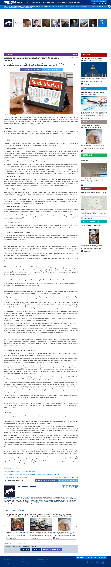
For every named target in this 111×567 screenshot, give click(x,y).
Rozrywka (72, 2)
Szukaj (94, 3)
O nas (23, 559)
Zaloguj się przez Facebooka (52, 549)
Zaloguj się (95, 1)
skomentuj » (22, 543)
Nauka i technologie (91, 222)
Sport (79, 2)
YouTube (103, 562)
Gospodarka (45, 2)
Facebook (87, 562)
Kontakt (41, 563)
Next (77, 526)
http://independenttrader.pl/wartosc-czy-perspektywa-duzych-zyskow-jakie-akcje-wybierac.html (31, 474)
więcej (75, 54)
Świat (38, 2)
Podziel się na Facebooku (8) (31, 69)
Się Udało (87, 155)
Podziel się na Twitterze (52, 69)
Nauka (53, 2)
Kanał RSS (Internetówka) (28, 563)
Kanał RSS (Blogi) (43, 559)
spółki (14, 477)
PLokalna (87, 188)
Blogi (26, 2)
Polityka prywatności (9, 563)
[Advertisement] (55, 40)
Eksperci (20, 2)
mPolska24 (81, 557)
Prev (5, 526)
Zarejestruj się (102, 1)
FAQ (5, 561)
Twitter (92, 562)
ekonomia (9, 477)
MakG (104, 557)
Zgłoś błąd (42, 561)
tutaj (31, 7)
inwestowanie (24, 477)
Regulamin (7, 559)
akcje (18, 477)
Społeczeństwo (62, 2)
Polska (32, 2)
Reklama (24, 561)
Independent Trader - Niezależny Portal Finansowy (22, 471)
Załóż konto (25, 549)
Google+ (98, 562)
